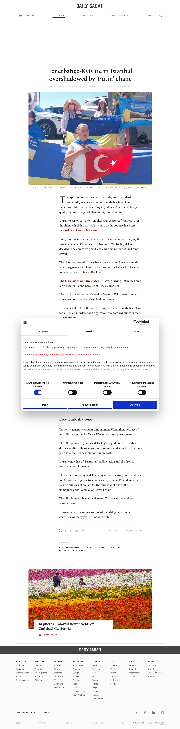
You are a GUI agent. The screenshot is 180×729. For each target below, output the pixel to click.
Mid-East (57, 665)
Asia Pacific (59, 676)
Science (95, 684)
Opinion (153, 661)
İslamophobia (60, 687)
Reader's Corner (155, 672)
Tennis (149, 16)
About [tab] (136, 331)
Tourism (76, 680)
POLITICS (21, 661)
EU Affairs (20, 676)
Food (94, 676)
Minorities (39, 676)
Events (113, 672)
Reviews (113, 684)
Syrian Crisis (59, 684)
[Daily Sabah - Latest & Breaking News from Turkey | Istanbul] (90, 6)
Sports (31, 16)
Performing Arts (117, 680)
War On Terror (22, 672)
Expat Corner (97, 698)
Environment (97, 669)
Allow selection (90, 404)
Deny (45, 404)
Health (94, 665)
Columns (152, 665)
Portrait (113, 676)
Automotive (78, 665)
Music (112, 669)
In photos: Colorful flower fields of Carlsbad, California (67, 626)
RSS (123, 723)
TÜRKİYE (39, 661)
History (95, 691)
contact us (98, 723)
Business (78, 661)
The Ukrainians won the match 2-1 (81, 281)
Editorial (151, 676)
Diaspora (39, 680)
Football (59, 16)
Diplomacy (21, 665)
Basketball (88, 16)
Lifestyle (97, 661)
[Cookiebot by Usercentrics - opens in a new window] (135, 322)
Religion (95, 687)
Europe (57, 669)
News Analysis (22, 680)
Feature (95, 695)
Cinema (113, 665)
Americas (58, 672)
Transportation (79, 691)
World (58, 661)
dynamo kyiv (115, 547)
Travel (94, 672)
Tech (75, 684)
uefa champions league (70, 547)
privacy (42, 723)
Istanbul (38, 665)
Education (39, 669)
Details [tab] (90, 331)
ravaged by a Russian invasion (78, 230)
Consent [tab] (44, 331)
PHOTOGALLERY (50, 635)
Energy (76, 672)
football (88, 547)
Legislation (21, 669)
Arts (113, 661)
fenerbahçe (101, 547)
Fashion (95, 680)
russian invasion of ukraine (72, 550)
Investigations (41, 672)
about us (69, 723)
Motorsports (119, 16)
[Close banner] (156, 322)
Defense (76, 687)
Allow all (135, 404)
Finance (76, 676)
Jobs (18, 723)
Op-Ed (151, 669)
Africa (56, 680)
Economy (77, 669)
